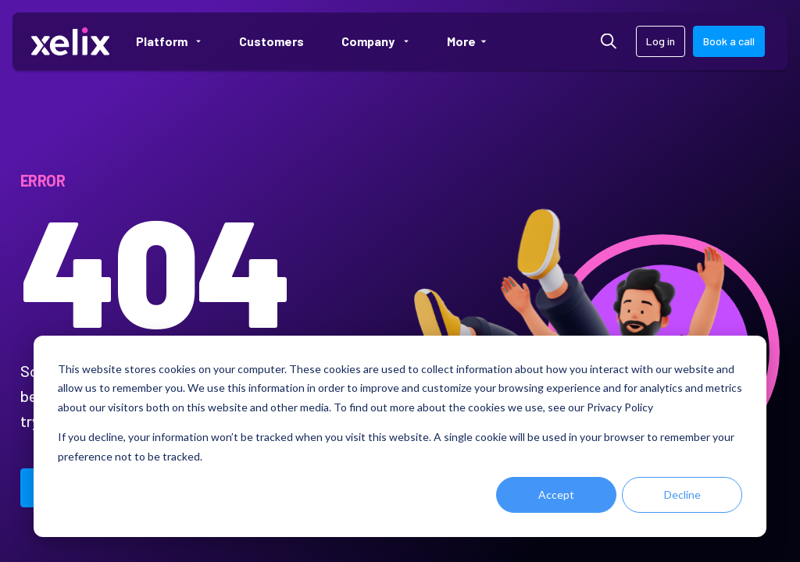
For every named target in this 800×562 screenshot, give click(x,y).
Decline (682, 494)
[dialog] (400, 436)
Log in (660, 41)
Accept (556, 494)
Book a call (729, 41)
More (473, 41)
